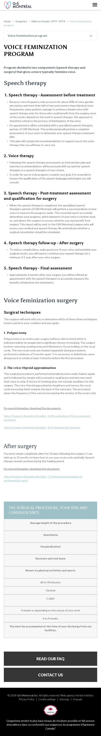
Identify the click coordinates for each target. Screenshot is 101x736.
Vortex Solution (84, 695)
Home (7, 21)
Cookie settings (47, 699)
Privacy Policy (26, 699)
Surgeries (21, 21)
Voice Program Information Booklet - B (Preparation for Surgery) (42, 427)
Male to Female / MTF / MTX (48, 21)
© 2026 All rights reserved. (33, 695)
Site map (64, 699)
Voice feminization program (27, 35)
